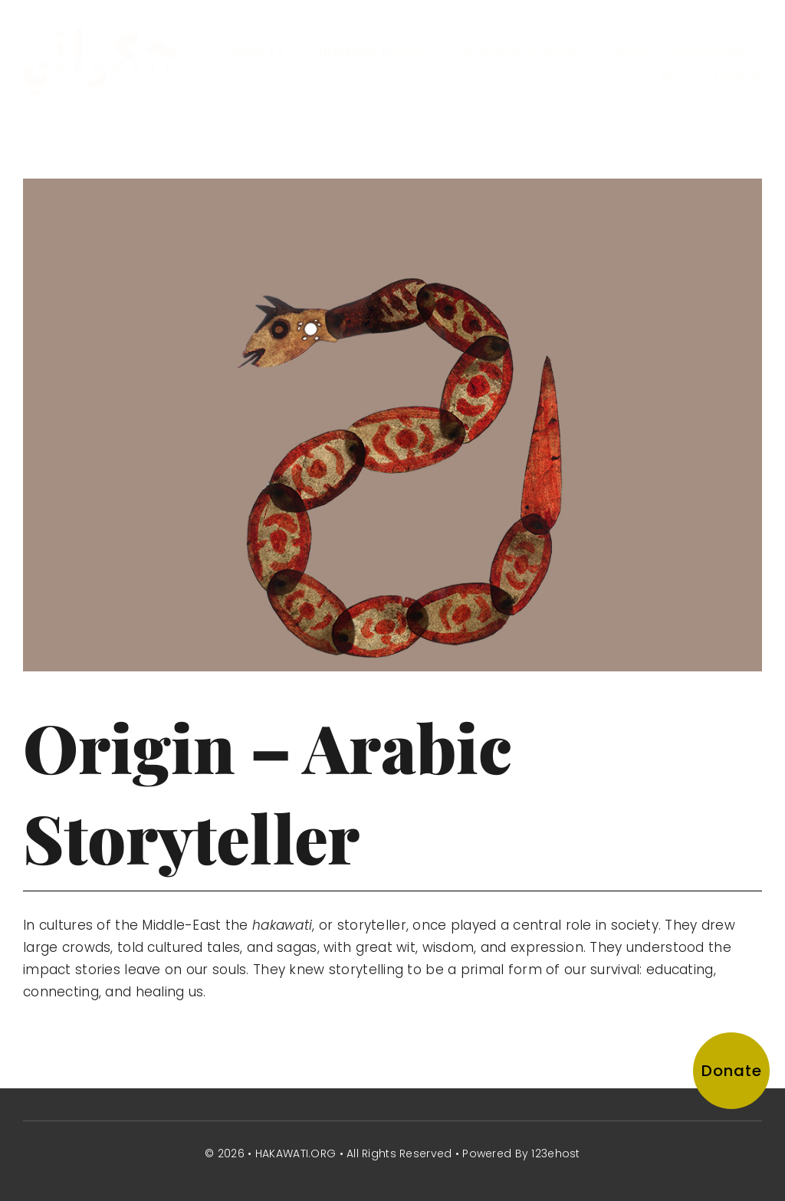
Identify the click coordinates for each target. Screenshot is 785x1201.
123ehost (555, 1153)
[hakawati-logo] (99, 35)
